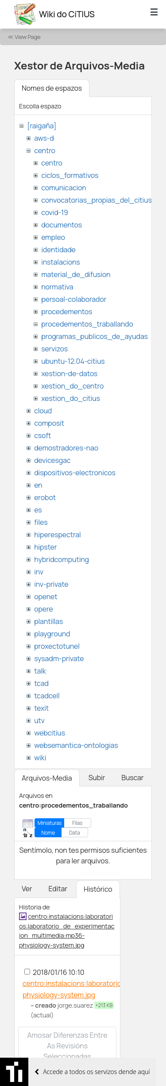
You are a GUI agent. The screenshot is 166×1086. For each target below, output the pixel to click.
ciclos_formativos (69, 175)
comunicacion (63, 188)
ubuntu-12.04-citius (72, 361)
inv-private (51, 584)
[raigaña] (41, 126)
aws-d (44, 138)
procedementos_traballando (87, 324)
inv (38, 572)
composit (49, 423)
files (40, 522)
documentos (61, 225)
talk (40, 671)
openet (45, 596)
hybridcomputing (61, 559)
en (38, 485)
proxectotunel (57, 646)
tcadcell (46, 696)
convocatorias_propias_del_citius (96, 200)
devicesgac (52, 460)
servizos (54, 349)
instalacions (60, 262)
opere (43, 609)
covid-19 (54, 212)
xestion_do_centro (72, 386)
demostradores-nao (66, 448)
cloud (43, 411)
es (38, 510)
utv (39, 720)
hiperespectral (57, 534)
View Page (27, 37)
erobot (45, 497)
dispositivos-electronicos (74, 473)
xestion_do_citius (70, 398)
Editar (57, 888)
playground (52, 634)
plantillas (48, 621)
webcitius (49, 733)
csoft (42, 435)
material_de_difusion (75, 274)
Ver (27, 888)
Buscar (132, 777)
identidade (58, 249)
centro (44, 150)
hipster (45, 547)
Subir (97, 777)
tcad (41, 683)
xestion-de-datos (69, 373)
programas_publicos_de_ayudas (94, 336)
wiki (40, 758)
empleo (53, 237)
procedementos (66, 311)
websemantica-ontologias (76, 745)
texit (41, 708)
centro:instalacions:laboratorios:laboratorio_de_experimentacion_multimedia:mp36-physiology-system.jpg (67, 930)
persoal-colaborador (73, 299)
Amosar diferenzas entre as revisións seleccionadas (67, 1045)
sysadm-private (59, 658)
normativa (57, 287)
